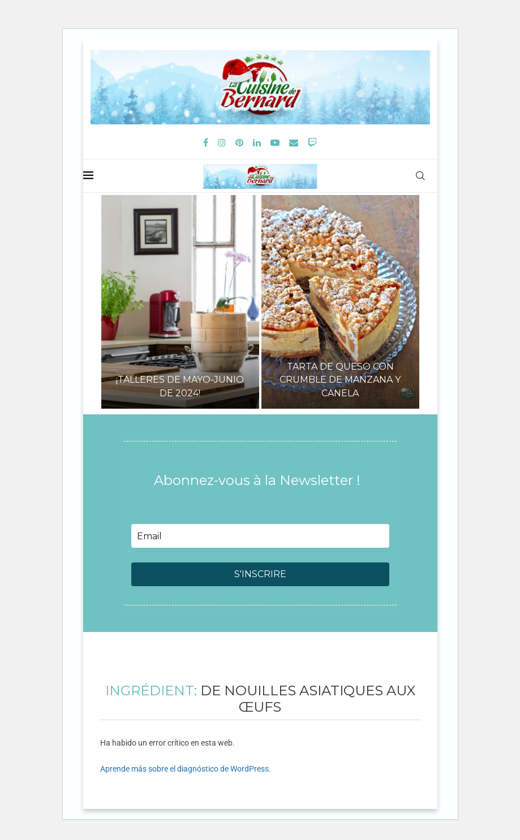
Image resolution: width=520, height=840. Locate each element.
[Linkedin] (257, 142)
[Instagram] (222, 142)
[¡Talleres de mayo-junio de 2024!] (180, 302)
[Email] (293, 142)
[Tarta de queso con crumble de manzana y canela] (340, 302)
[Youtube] (275, 142)
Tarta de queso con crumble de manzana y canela (340, 380)
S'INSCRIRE (260, 574)
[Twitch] (312, 142)
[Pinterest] (239, 142)
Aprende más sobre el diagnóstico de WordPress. (185, 768)
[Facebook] (205, 142)
